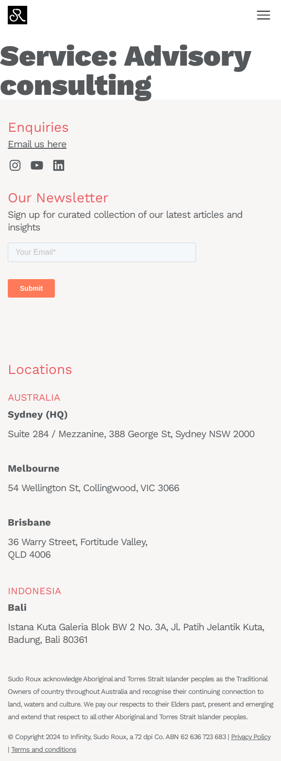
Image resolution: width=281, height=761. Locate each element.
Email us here (37, 144)
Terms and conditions (43, 749)
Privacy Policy (250, 737)
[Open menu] (263, 15)
